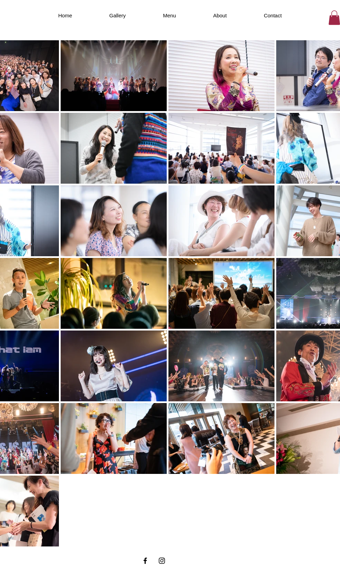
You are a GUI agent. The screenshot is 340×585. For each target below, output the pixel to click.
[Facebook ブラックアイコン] (145, 561)
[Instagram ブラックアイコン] (162, 561)
